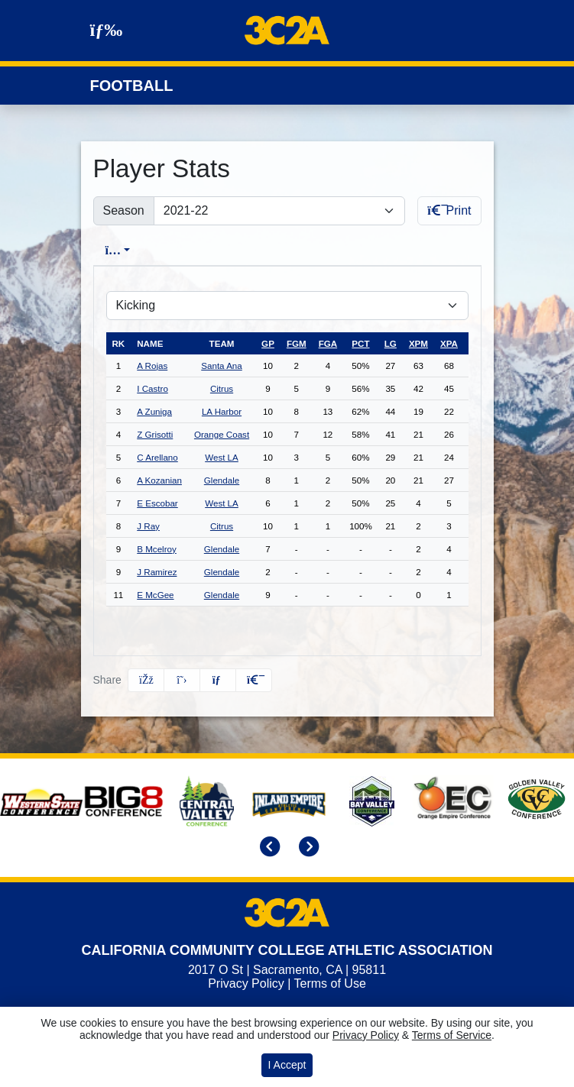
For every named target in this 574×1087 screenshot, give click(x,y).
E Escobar (157, 503)
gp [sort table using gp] (267, 343)
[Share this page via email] (217, 680)
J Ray (148, 526)
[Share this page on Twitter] (182, 680)
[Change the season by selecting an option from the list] (279, 210)
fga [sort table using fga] (328, 343)
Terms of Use (330, 983)
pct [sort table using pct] (360, 343)
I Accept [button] (287, 1065)
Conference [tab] (381, 250)
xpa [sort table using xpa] (449, 343)
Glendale (221, 480)
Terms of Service (451, 1035)
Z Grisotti (155, 434)
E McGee (155, 595)
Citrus (221, 388)
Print (449, 210)
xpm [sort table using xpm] (418, 343)
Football (131, 85)
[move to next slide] (306, 848)
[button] (253, 680)
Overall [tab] (181, 250)
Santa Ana (221, 365)
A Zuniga (154, 411)
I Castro (152, 388)
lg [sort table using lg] (390, 343)
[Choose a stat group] (287, 305)
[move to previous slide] (267, 848)
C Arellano (157, 457)
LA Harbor (222, 411)
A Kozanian (159, 480)
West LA (221, 457)
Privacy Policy (246, 983)
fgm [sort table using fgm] (296, 343)
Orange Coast (221, 434)
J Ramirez (157, 572)
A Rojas (152, 365)
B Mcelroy (157, 549)
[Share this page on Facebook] (146, 680)
